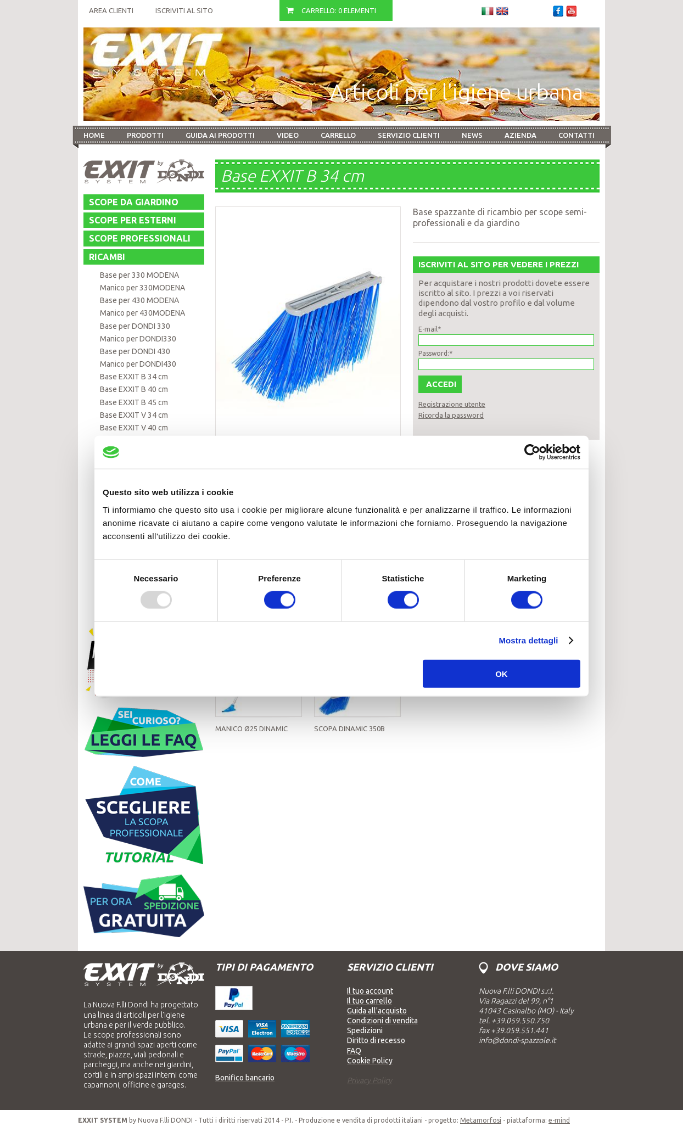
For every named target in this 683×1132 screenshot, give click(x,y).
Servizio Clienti (409, 135)
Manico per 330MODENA (142, 287)
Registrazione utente (451, 404)
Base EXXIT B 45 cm (134, 402)
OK (501, 673)
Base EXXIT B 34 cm (134, 376)
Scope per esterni (132, 220)
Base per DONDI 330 (135, 326)
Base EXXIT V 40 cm (134, 427)
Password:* (435, 353)
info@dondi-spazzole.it (517, 1040)
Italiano (488, 11)
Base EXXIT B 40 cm (134, 389)
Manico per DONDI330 (138, 338)
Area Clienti (111, 10)
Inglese (502, 11)
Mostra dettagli (528, 640)
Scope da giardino (133, 202)
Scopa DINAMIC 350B (349, 728)
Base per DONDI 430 (135, 351)
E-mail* (429, 329)
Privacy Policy (369, 1080)
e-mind (559, 1120)
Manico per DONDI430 (138, 364)
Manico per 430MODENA (142, 313)
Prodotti (145, 135)
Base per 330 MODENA (139, 275)
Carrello (338, 135)
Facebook (558, 11)
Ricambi (107, 257)
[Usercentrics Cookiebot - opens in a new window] (532, 452)
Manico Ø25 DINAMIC (251, 728)
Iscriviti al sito (184, 10)
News (472, 135)
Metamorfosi (480, 1120)
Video (288, 135)
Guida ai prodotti (220, 135)
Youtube (571, 11)
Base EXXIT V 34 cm (134, 415)
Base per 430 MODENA (139, 300)
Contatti (576, 135)
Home (94, 135)
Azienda (520, 135)
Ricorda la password (451, 415)
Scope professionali (140, 238)
